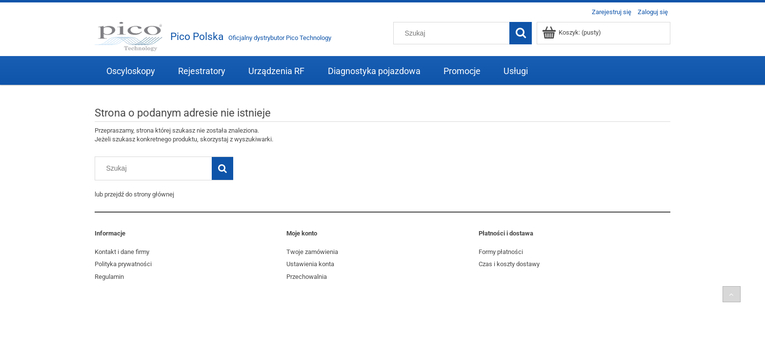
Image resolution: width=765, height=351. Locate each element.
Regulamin (109, 276)
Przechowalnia (306, 276)
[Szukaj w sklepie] (454, 33)
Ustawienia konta (310, 264)
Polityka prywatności (123, 264)
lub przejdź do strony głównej (134, 194)
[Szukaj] (520, 33)
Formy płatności (501, 251)
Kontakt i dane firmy (122, 251)
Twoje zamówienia (312, 251)
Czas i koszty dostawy (509, 264)
